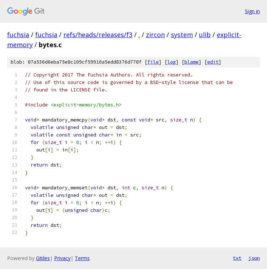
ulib (205, 34)
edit (213, 62)
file (153, 62)
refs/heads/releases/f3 (97, 34)
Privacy (62, 258)
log (171, 62)
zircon (155, 34)
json (254, 258)
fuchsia (18, 34)
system (182, 34)
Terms (82, 258)
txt (237, 258)
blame (191, 62)
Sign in (252, 11)
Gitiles (43, 258)
